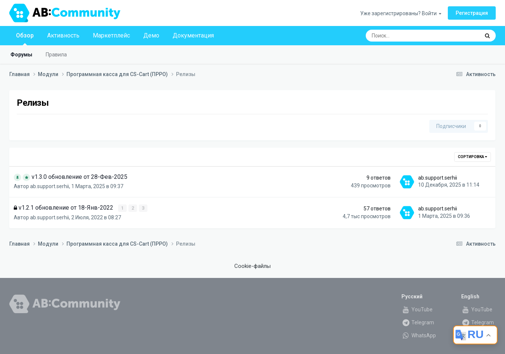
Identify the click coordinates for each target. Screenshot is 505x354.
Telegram (417, 322)
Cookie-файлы (252, 266)
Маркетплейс (111, 35)
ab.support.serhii (49, 186)
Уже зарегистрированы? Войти (400, 13)
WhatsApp (418, 335)
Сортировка (472, 157)
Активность (63, 35)
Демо (151, 35)
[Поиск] (403, 36)
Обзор (25, 38)
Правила (56, 55)
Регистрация (472, 13)
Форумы (21, 55)
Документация (193, 35)
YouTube (417, 309)
